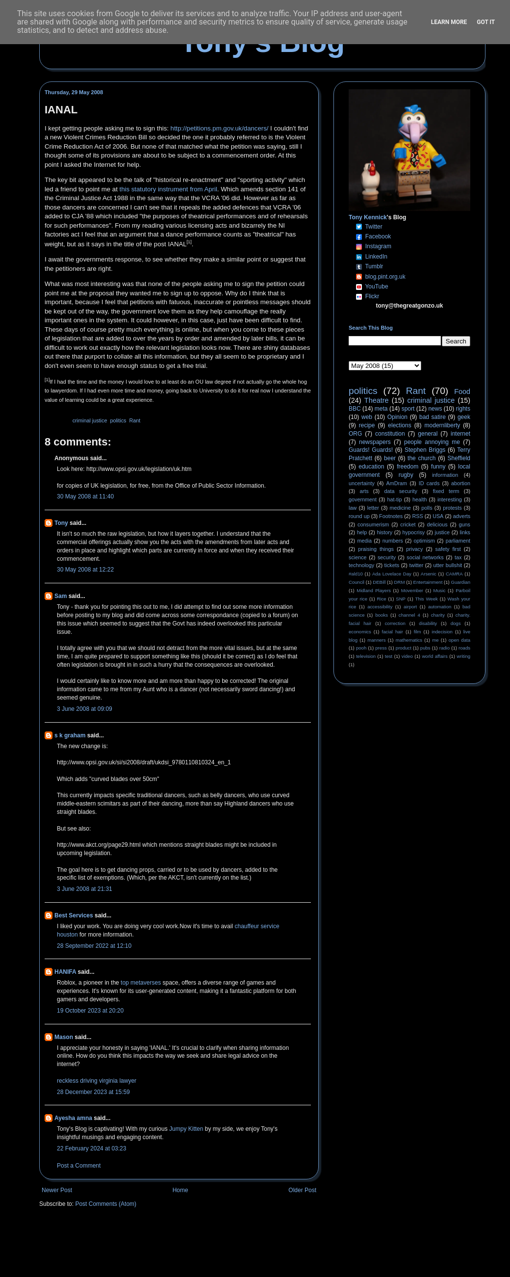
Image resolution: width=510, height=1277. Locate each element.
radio (444, 648)
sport (408, 408)
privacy (414, 549)
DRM (399, 582)
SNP (401, 598)
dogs (456, 623)
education (371, 466)
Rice (381, 598)
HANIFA (65, 971)
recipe (367, 425)
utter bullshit (448, 565)
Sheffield (458, 458)
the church (421, 458)
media (364, 541)
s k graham (69, 735)
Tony (61, 523)
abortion (460, 483)
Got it (486, 22)
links (464, 532)
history (384, 532)
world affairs (434, 656)
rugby (406, 474)
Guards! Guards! (371, 449)
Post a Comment (79, 1165)
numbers (392, 541)
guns (464, 524)
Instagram (378, 246)
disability (428, 623)
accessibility (379, 606)
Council (356, 582)
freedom (407, 466)
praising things (376, 549)
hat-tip (394, 499)
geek (464, 417)
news (435, 408)
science (358, 557)
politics (118, 420)
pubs (425, 648)
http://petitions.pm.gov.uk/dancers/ (220, 128)
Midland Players (374, 590)
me (435, 640)
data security (400, 491)
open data (459, 640)
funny (438, 466)
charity (438, 615)
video (407, 656)
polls (426, 508)
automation (439, 606)
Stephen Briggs (425, 449)
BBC (355, 408)
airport (410, 606)
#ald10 (356, 573)
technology (361, 565)
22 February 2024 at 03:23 (91, 1148)
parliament (458, 541)
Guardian (460, 582)
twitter (416, 565)
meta (381, 408)
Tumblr (374, 266)
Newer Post (57, 1190)
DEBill (379, 582)
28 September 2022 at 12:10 (94, 945)
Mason (63, 1037)
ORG (355, 433)
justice (442, 532)
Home (180, 1190)
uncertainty (362, 483)
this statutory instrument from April (168, 189)
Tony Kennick (368, 217)
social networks (425, 557)
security (387, 557)
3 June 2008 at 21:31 (84, 889)
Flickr (372, 296)
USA (438, 516)
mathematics (409, 640)
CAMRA (454, 573)
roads (464, 648)
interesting (449, 499)
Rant (134, 420)
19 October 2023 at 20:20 (90, 1010)
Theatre (376, 400)
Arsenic (428, 573)
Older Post (302, 1190)
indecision (442, 631)
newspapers (375, 442)
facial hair (392, 631)
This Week (426, 598)
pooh (361, 648)
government (363, 499)
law (353, 508)
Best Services (73, 915)
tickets (392, 565)
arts (364, 491)
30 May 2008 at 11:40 (85, 496)
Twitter (373, 226)
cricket (407, 524)
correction (395, 623)
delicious (437, 524)
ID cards (429, 483)
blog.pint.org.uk (385, 276)
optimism (424, 541)
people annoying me (432, 442)
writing (463, 656)
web (366, 417)
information (445, 475)
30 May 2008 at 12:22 (85, 569)
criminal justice (90, 420)
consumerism (373, 524)
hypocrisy (414, 532)
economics (360, 631)
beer (390, 458)
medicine (400, 508)
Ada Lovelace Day (391, 573)
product (403, 648)
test (388, 656)
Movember (412, 590)
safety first (448, 549)
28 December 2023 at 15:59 (93, 1092)
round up (359, 516)
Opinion (397, 417)
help (362, 532)
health (419, 499)
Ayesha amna (73, 1118)
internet (460, 433)
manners (376, 640)
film (417, 631)
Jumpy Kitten (186, 1128)
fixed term (446, 491)
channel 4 (409, 615)
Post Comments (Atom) (105, 1203)
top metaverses (141, 982)
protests (452, 508)
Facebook (378, 236)
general (427, 433)
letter (373, 508)
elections (399, 425)
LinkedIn (376, 256)
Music (440, 590)
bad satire (432, 417)
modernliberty (442, 425)
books (381, 615)
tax (458, 557)
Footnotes (391, 516)
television (366, 656)
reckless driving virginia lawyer (96, 1080)
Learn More (449, 22)
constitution (390, 433)
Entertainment (428, 582)
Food (462, 391)
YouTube (376, 286)
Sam (60, 596)
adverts (461, 516)
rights (463, 408)
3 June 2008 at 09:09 (84, 708)
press (380, 648)
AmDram (397, 483)
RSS (417, 516)
